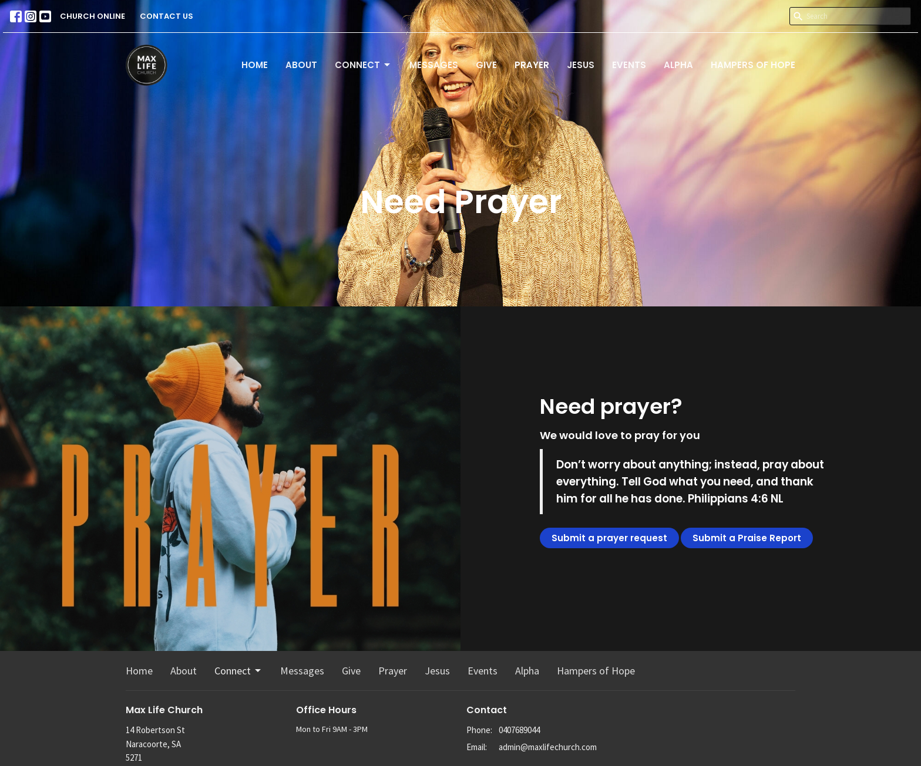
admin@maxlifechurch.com (548, 746)
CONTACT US (166, 16)
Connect (363, 65)
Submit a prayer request (609, 538)
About (301, 65)
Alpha (678, 65)
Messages (433, 65)
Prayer (532, 65)
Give (486, 65)
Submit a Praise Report (747, 538)
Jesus (580, 65)
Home (254, 65)
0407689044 (519, 729)
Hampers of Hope (753, 65)
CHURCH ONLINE (92, 16)
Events (629, 65)
